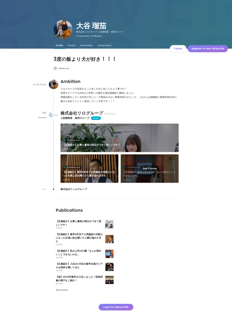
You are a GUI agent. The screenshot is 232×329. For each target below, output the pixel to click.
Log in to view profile (116, 307)
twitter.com (61, 68)
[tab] (59, 45)
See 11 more (150, 168)
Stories (71, 45)
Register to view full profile (208, 48)
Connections (104, 45)
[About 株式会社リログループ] (53, 115)
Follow (178, 48)
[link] (120, 138)
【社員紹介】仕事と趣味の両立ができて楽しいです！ (91, 145)
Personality (86, 45)
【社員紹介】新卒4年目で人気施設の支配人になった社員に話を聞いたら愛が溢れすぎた (89, 173)
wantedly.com (72, 140)
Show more (62, 289)
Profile (59, 45)
